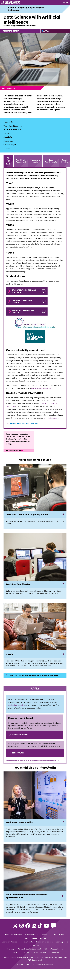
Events (26, 938)
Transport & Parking (44, 942)
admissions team (51, 418)
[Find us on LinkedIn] (34, 927)
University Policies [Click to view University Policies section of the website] (9, 942)
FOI (45, 949)
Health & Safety (26, 942)
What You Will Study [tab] (8, 161)
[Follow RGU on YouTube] (46, 927)
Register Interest (10, 31)
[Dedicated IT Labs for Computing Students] (35, 514)
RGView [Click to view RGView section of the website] (43, 938)
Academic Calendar (13, 935)
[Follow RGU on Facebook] (27, 927)
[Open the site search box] (64, 2)
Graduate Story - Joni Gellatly (22, 301)
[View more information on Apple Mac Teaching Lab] (35, 557)
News (34, 938)
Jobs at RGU (35, 945)
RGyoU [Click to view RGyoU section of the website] (62, 935)
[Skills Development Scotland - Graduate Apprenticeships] (35, 896)
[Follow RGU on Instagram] (21, 927)
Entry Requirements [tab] (51, 161)
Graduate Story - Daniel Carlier (23, 311)
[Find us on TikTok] (40, 927)
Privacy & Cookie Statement (29, 949)
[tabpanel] (35, 298)
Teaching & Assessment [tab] (21, 161)
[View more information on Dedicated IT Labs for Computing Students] (35, 487)
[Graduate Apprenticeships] (35, 822)
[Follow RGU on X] (15, 927)
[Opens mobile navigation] (67, 2)
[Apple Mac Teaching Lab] (35, 584)
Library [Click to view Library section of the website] (44, 935)
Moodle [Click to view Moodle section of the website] (53, 935)
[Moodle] (35, 654)
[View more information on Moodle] (35, 626)
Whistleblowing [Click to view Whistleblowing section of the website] (56, 949)
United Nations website (40, 388)
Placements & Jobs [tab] (35, 161)
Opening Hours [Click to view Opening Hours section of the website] (62, 942)
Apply (45, 31)
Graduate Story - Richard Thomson (24, 291)
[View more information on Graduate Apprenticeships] (35, 795)
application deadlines (17, 705)
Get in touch (14, 450)
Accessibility (54, 952)
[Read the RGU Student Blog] (53, 927)
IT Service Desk (31, 935)
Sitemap (10, 949)
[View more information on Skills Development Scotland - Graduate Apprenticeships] (35, 867)
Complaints (15, 952)
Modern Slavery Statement (35, 952)
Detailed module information (24, 423)
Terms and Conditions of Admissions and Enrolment (31, 760)
